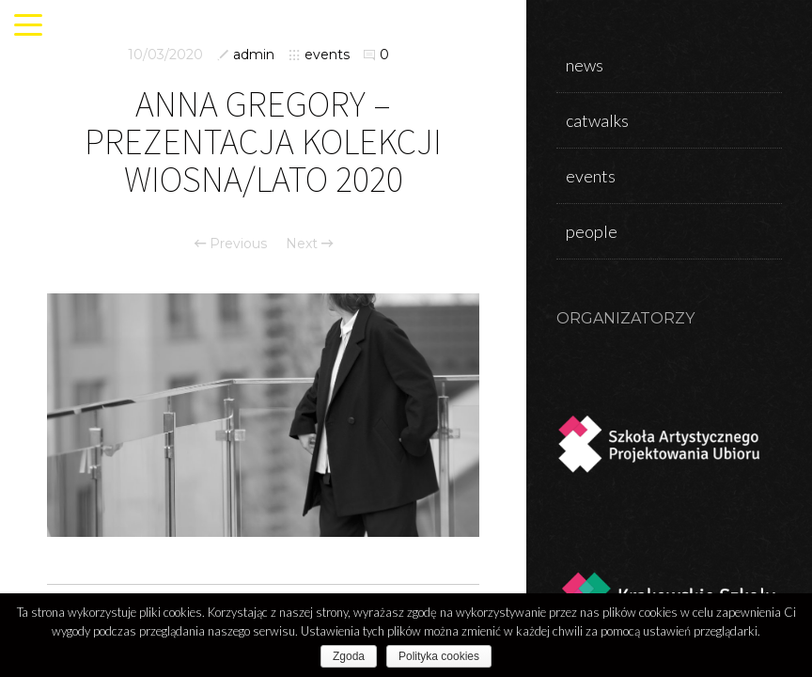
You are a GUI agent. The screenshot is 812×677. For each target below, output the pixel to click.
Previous (231, 243)
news (584, 65)
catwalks (597, 120)
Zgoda (349, 656)
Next (309, 243)
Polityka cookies (438, 656)
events (327, 54)
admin (253, 54)
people (591, 231)
